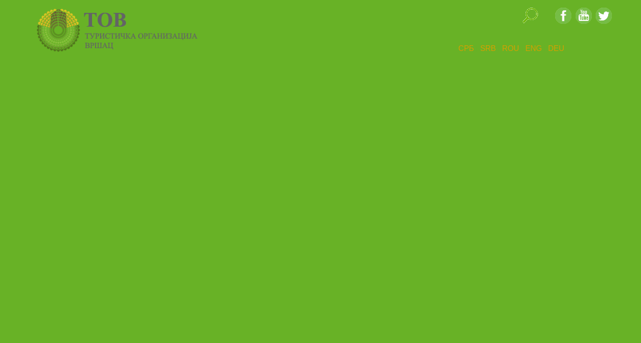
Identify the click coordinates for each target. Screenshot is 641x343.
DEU (556, 48)
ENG (533, 48)
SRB (488, 48)
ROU (510, 48)
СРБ (466, 48)
